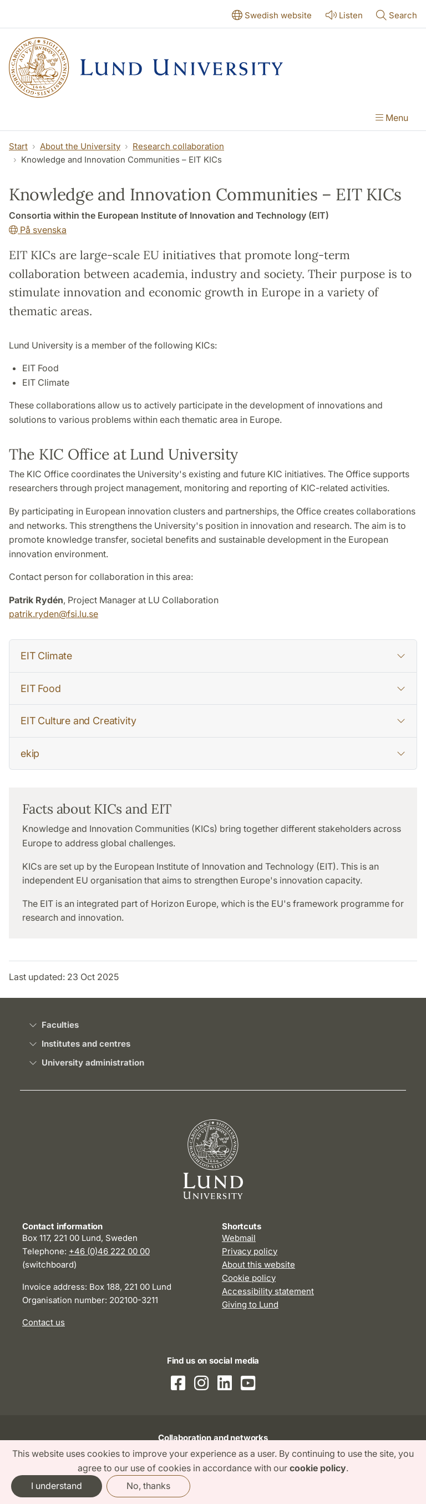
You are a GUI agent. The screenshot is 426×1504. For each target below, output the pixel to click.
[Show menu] (392, 119)
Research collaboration (178, 146)
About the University (80, 146)
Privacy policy (249, 1251)
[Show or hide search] (396, 16)
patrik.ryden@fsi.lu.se (53, 613)
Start (18, 146)
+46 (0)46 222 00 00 (109, 1251)
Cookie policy (249, 1278)
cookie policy (318, 1467)
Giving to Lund (250, 1304)
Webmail (239, 1238)
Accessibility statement (268, 1291)
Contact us (43, 1322)
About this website (258, 1264)
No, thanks (148, 1485)
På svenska (38, 229)
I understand (56, 1485)
